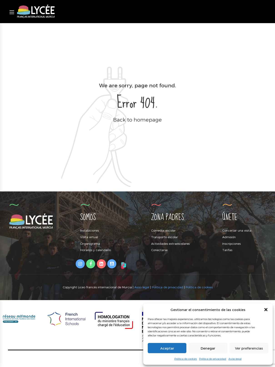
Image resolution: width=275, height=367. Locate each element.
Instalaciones (89, 230)
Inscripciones (231, 243)
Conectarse (159, 250)
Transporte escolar (164, 237)
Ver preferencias (249, 348)
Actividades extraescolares (170, 243)
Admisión (229, 237)
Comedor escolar (163, 230)
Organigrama (90, 243)
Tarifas (227, 250)
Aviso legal (235, 358)
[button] (266, 309)
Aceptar (167, 348)
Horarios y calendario (95, 250)
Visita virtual (89, 237)
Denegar (208, 348)
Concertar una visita (236, 230)
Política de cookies (185, 358)
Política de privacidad (212, 358)
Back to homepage (137, 119)
